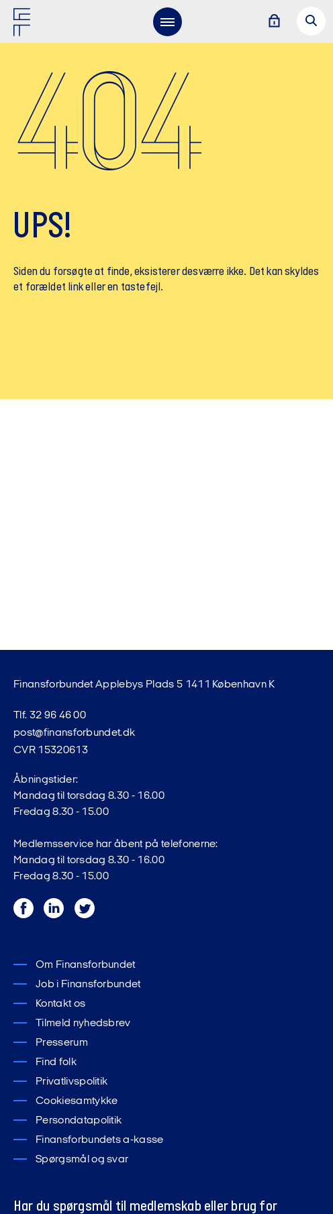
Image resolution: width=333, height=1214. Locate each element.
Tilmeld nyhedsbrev (83, 1023)
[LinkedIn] (55, 922)
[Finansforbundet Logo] (24, 25)
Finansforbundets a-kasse (100, 1140)
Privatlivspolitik (71, 1082)
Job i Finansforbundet (88, 984)
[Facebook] (25, 922)
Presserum (62, 1043)
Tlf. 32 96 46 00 (49, 715)
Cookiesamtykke (76, 1101)
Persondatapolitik (79, 1120)
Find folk (56, 1062)
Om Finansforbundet (86, 965)
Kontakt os (60, 1004)
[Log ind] (274, 22)
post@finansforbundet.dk (74, 733)
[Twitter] (85, 922)
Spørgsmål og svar (82, 1159)
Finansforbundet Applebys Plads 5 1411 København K (144, 684)
